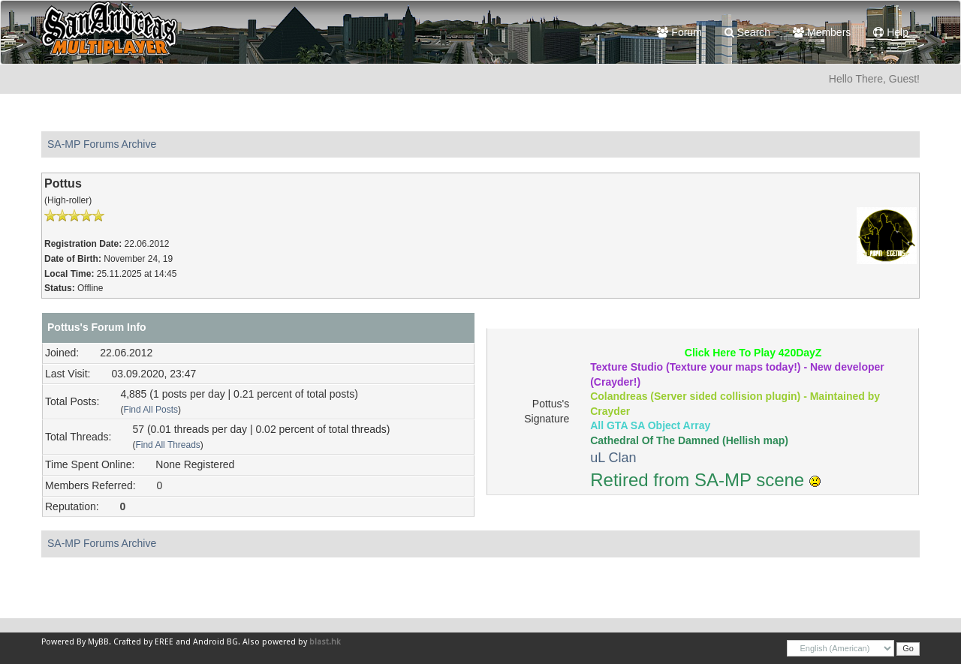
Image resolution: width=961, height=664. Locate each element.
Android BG (215, 642)
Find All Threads (167, 445)
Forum (679, 32)
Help (890, 32)
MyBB (98, 642)
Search (747, 32)
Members (822, 32)
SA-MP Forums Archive (101, 144)
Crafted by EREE (143, 642)
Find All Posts (150, 409)
